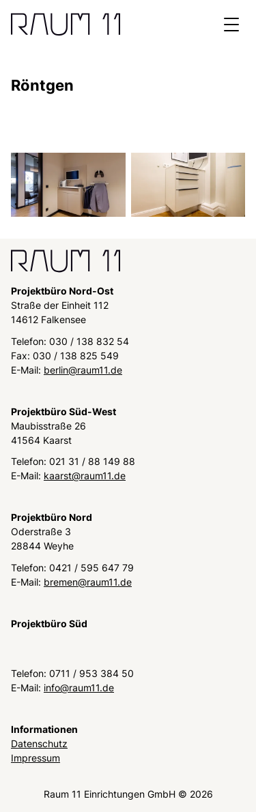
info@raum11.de (79, 687)
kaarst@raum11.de (85, 475)
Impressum (35, 758)
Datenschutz (39, 743)
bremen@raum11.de (88, 582)
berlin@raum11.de (83, 370)
